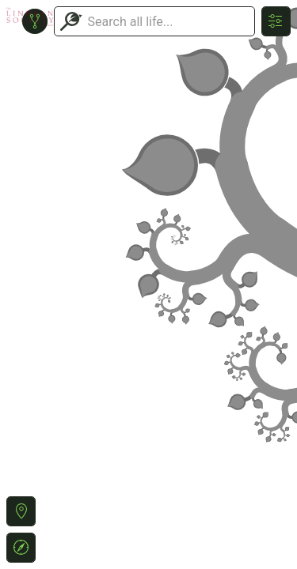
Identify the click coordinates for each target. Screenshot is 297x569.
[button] (21, 511)
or (148, 284)
